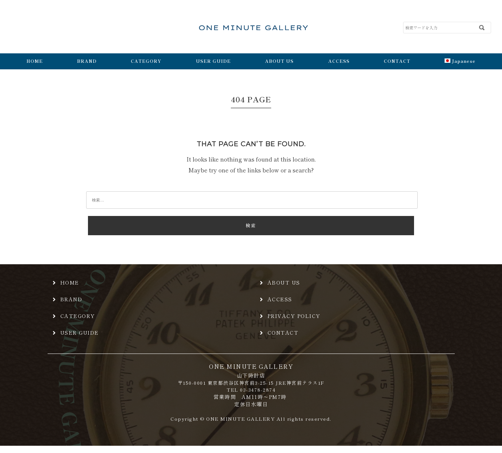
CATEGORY (146, 61)
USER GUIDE (213, 61)
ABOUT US (279, 61)
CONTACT (397, 61)
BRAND (87, 61)
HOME (35, 61)
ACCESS (339, 61)
